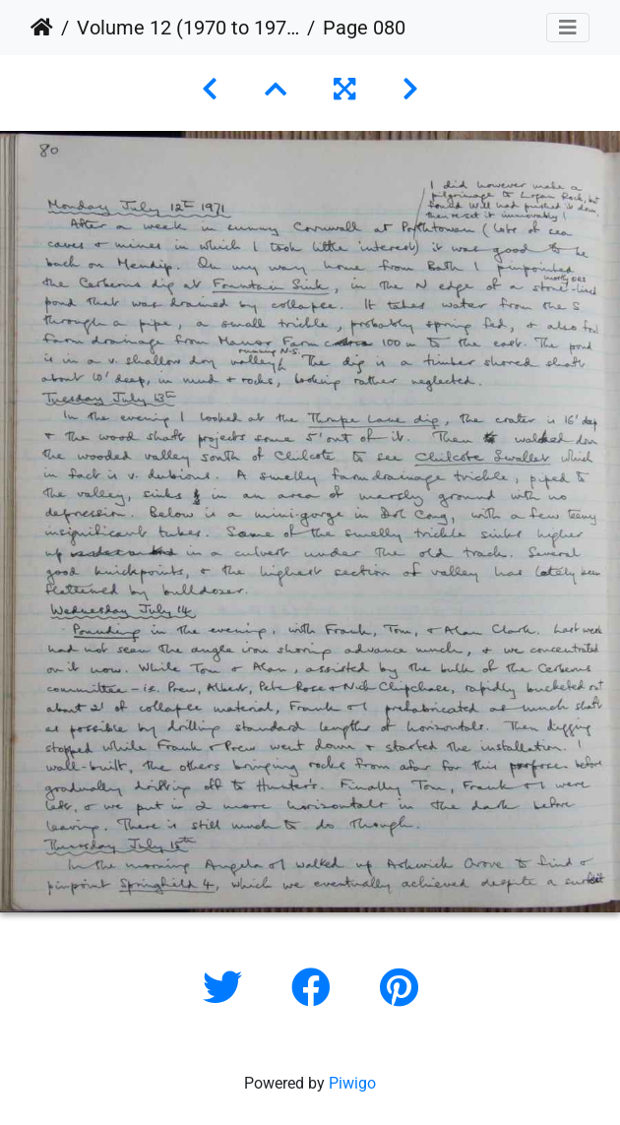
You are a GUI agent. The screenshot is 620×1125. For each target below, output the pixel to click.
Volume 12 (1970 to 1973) (188, 27)
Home (42, 27)
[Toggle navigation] (567, 27)
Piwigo (352, 1083)
